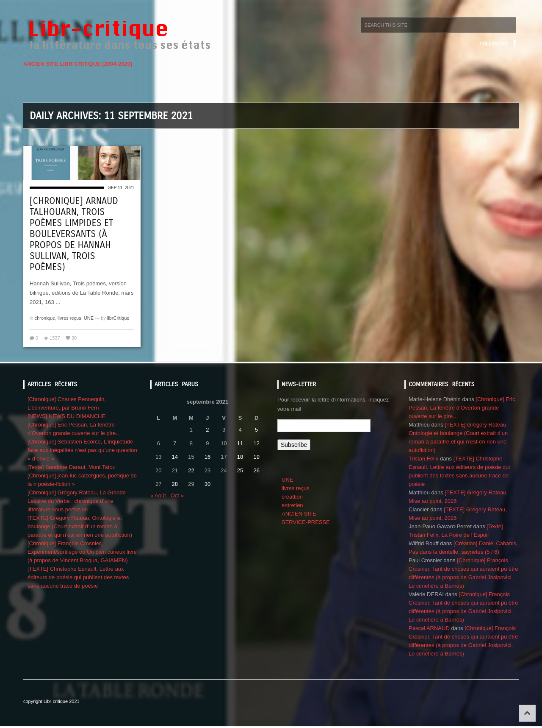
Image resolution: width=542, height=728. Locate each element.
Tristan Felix (423, 458)
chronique (45, 318)
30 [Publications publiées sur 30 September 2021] (207, 484)
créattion (292, 497)
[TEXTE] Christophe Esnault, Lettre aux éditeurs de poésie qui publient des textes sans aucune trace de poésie (78, 577)
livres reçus (69, 318)
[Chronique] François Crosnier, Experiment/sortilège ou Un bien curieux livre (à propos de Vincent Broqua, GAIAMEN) (82, 551)
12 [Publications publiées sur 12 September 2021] (256, 443)
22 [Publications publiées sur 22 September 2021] (191, 470)
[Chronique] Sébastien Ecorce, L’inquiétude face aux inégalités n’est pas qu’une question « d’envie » (82, 450)
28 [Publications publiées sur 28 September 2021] (175, 484)
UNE (89, 318)
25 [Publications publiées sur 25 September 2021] (240, 470)
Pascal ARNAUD (429, 628)
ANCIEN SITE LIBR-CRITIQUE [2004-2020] (77, 64)
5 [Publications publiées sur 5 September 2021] (256, 430)
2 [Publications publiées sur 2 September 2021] (207, 430)
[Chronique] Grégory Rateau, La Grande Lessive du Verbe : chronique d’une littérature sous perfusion (77, 501)
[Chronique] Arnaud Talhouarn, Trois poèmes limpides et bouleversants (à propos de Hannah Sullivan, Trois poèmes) (74, 234)
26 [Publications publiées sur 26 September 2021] (256, 470)
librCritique (118, 318)
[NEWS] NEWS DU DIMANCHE (66, 416)
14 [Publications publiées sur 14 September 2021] (175, 457)
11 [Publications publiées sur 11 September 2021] (240, 443)
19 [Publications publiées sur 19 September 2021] (256, 457)
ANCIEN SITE (299, 513)
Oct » (177, 495)
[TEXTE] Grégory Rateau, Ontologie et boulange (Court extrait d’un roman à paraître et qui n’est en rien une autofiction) (80, 526)
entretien (292, 505)
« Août (158, 495)
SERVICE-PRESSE (306, 522)
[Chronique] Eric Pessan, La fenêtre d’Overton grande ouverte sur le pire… (462, 407)
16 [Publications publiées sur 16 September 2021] (207, 457)
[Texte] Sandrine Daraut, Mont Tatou (72, 467)
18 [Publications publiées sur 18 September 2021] (240, 457)
